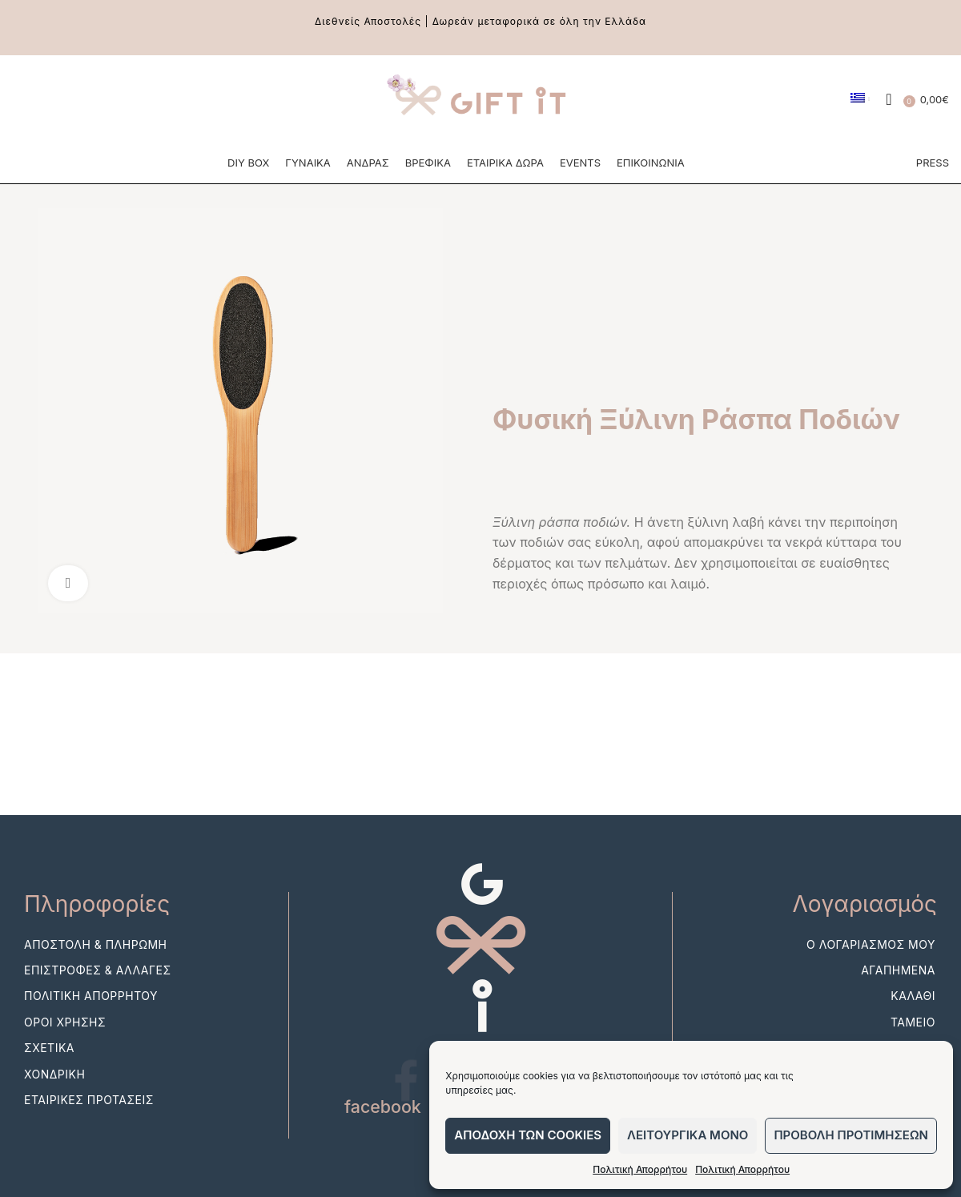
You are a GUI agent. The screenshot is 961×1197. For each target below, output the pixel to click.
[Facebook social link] (24, 104)
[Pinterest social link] (85, 104)
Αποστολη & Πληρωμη (95, 965)
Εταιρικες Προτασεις (89, 1120)
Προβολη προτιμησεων (851, 1135)
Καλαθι (913, 1016)
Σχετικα (49, 1068)
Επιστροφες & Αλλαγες (97, 991)
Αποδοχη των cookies (527, 1135)
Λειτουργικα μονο (687, 1135)
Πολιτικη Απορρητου (91, 1016)
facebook (384, 1127)
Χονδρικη (54, 1094)
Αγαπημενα (898, 991)
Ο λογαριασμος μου (870, 965)
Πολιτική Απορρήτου (640, 1169)
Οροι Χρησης (65, 1043)
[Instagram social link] (54, 104)
